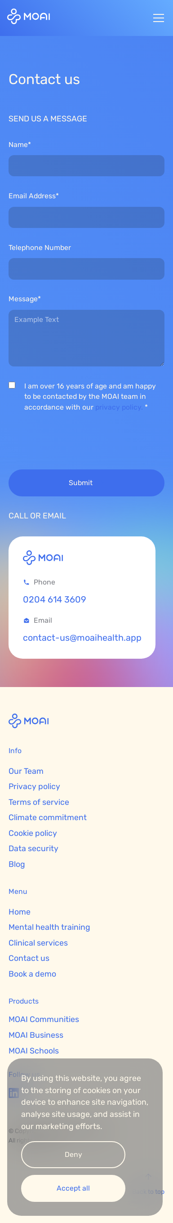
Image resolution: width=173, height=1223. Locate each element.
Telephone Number (40, 247)
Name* (20, 144)
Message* (25, 299)
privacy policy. (119, 407)
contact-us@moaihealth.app (82, 638)
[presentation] (77, 437)
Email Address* (34, 196)
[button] (157, 18)
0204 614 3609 (54, 599)
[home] (28, 18)
